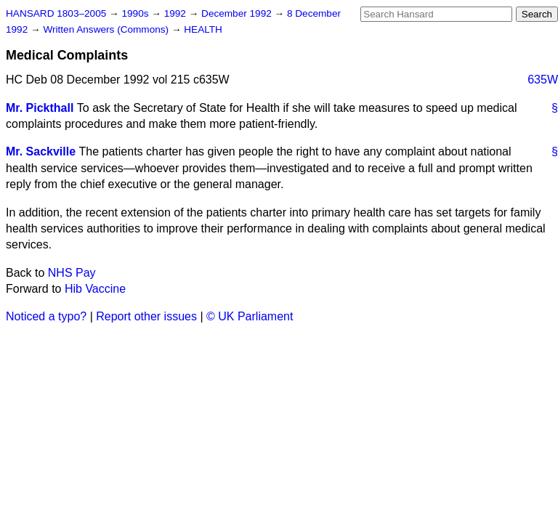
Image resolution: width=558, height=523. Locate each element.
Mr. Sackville (41, 151)
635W (542, 79)
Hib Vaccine (95, 289)
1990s (136, 13)
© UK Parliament (249, 316)
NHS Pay (72, 273)
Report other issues (146, 316)
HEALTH (203, 29)
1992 (176, 13)
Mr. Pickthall (39, 108)
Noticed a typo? (46, 316)
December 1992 (238, 13)
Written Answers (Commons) (107, 29)
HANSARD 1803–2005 (56, 13)
